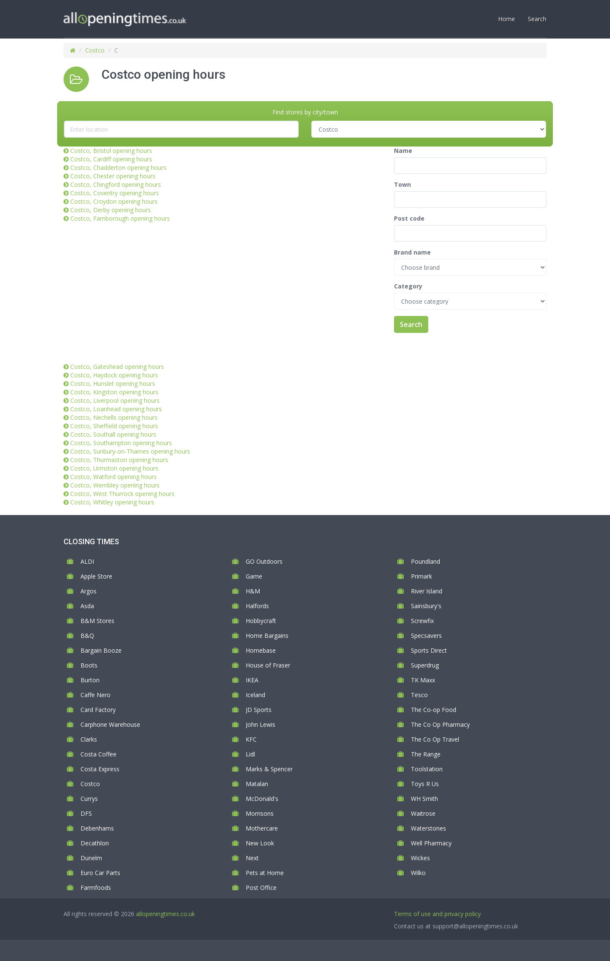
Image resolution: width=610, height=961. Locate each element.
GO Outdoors (264, 561)
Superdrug (425, 665)
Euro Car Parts (100, 873)
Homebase (261, 650)
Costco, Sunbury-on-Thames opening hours (130, 451)
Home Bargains (267, 635)
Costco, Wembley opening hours (115, 485)
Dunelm (91, 858)
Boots (88, 665)
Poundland (425, 561)
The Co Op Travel (435, 739)
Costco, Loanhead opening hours (116, 409)
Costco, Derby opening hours (110, 210)
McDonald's (262, 799)
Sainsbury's (426, 606)
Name (403, 151)
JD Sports (259, 710)
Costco (95, 50)
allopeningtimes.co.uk (165, 914)
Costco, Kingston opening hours (114, 392)
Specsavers (426, 635)
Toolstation (427, 769)
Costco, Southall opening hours (113, 434)
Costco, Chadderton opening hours (118, 167)
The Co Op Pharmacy (440, 724)
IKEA (252, 680)
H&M (253, 591)
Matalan (257, 784)
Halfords (257, 606)
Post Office (261, 887)
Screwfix (422, 621)
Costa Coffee (98, 754)
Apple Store (96, 576)
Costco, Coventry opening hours (114, 193)
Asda (87, 606)
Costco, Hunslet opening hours (112, 383)
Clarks (88, 739)
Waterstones (428, 828)
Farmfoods (95, 887)
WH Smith (424, 799)
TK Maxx (423, 680)
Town (402, 184)
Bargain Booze (101, 650)
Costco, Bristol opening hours (111, 151)
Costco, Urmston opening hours (114, 468)
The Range (426, 754)
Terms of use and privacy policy (437, 914)
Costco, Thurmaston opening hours (119, 460)
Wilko (418, 873)
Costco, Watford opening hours (113, 477)
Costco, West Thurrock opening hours (122, 494)
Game (254, 576)
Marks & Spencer (269, 769)
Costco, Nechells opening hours (114, 417)
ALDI (87, 561)
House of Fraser (268, 665)
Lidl (250, 754)
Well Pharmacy (431, 843)
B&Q (87, 635)
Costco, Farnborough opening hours (120, 218)
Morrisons (260, 813)
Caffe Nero (95, 695)
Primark (421, 576)
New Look (260, 843)
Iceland (255, 695)
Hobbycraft (261, 621)
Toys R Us (425, 784)
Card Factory (98, 710)
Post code (409, 218)
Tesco (419, 695)
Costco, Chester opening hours (112, 176)
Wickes (420, 858)
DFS (86, 813)
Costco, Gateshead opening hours (117, 367)
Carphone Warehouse (110, 724)
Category (408, 286)
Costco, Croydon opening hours (114, 201)
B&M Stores (97, 621)
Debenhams (97, 828)
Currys (89, 799)
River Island (426, 591)
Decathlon (94, 843)
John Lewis (260, 724)
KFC (251, 739)
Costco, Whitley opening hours (112, 502)
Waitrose (423, 813)
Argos (88, 591)
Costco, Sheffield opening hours (114, 426)
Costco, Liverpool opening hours (115, 400)
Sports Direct (429, 650)
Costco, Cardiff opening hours (111, 159)
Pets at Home (265, 873)
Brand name (412, 252)
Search (411, 324)
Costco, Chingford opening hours (115, 184)
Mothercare (262, 828)
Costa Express (99, 769)
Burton (90, 680)
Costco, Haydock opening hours (114, 375)
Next (252, 858)
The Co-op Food (433, 710)
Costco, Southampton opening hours (121, 443)
